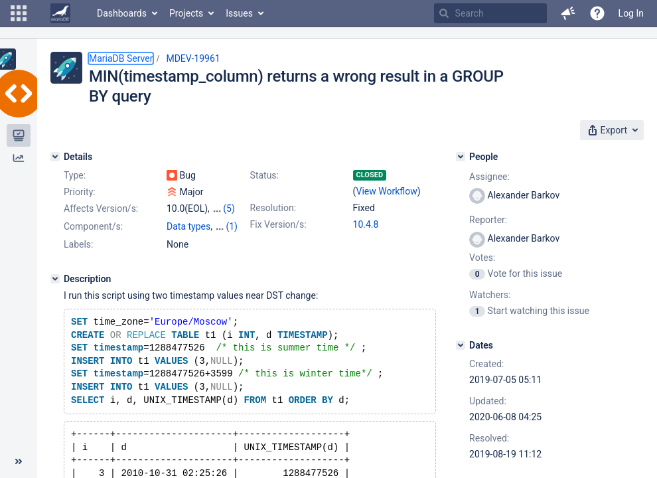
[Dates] (460, 345)
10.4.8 (366, 224)
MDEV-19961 (193, 58)
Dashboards (122, 13)
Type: (75, 175)
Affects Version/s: (101, 208)
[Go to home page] (60, 13)
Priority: (80, 192)
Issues (239, 13)
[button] (19, 13)
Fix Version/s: (278, 224)
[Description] (55, 278)
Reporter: (488, 219)
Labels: (78, 244)
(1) (232, 226)
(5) (229, 208)
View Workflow (386, 191)
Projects (186, 13)
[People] (460, 156)
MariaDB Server (121, 58)
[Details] (55, 156)
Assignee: (489, 176)
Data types (188, 226)
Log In (631, 13)
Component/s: (93, 226)
